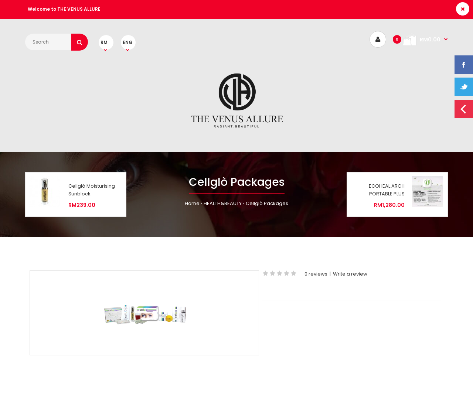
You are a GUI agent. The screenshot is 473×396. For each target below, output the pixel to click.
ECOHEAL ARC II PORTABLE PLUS (387, 189)
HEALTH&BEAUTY (223, 203)
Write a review (350, 273)
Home (192, 203)
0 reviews (315, 273)
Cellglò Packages (267, 203)
